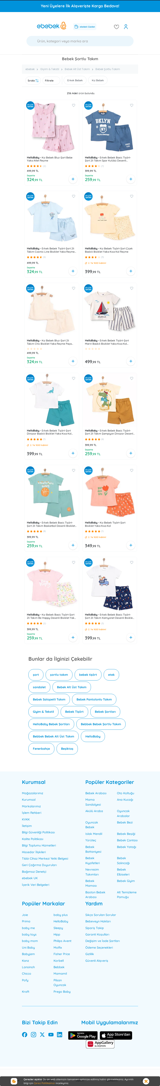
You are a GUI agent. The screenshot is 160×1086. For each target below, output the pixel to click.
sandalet (39, 687)
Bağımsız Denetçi (34, 872)
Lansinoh (28, 967)
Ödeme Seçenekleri (99, 947)
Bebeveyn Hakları (98, 921)
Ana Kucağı (125, 800)
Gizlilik (89, 954)
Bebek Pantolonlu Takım (94, 699)
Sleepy (58, 928)
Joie (25, 915)
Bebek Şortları (105, 712)
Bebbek (59, 967)
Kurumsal (28, 800)
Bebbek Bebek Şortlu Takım (101, 724)
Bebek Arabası (95, 793)
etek (111, 675)
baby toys (29, 934)
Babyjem (28, 954)
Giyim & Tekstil (43, 712)
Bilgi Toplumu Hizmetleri (39, 845)
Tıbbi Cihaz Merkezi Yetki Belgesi (45, 858)
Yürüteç (90, 840)
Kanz (25, 961)
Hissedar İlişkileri (34, 852)
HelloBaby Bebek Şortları (51, 724)
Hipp (57, 934)
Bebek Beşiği (126, 834)
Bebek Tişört (74, 712)
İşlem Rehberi (31, 813)
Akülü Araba (94, 811)
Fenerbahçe (41, 749)
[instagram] (33, 1035)
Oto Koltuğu (125, 793)
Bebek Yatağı (126, 847)
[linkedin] (59, 1035)
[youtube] (51, 1035)
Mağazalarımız (32, 793)
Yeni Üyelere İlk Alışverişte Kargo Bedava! (80, 5)
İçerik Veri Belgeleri (35, 885)
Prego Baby (62, 992)
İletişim (27, 826)
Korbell (59, 961)
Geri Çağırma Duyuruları (39, 865)
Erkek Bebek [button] (75, 80)
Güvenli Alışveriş (96, 961)
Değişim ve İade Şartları (102, 941)
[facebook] (24, 1035)
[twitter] (42, 1035)
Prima (26, 921)
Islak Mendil (93, 834)
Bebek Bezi (125, 822)
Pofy (25, 980)
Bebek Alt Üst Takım (71, 687)
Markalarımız (31, 806)
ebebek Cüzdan (84, 27)
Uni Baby (28, 947)
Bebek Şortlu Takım (107, 69)
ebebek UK (30, 878)
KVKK (26, 819)
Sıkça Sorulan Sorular (100, 915)
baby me (28, 928)
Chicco (26, 973)
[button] (28, 166)
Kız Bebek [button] (98, 80)
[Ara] (80, 41)
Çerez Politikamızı (44, 1083)
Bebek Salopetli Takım (49, 699)
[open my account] (126, 26)
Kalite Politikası (32, 839)
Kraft (25, 992)
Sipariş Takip (94, 928)
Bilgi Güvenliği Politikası (38, 832)
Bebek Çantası (127, 840)
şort (36, 675)
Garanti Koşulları (97, 934)
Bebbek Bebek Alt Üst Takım (53, 736)
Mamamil (60, 973)
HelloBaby (92, 736)
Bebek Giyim (126, 881)
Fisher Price (62, 954)
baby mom (30, 941)
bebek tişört (88, 675)
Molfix (58, 947)
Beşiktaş (67, 749)
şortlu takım (59, 675)
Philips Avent (62, 941)
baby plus (61, 915)
